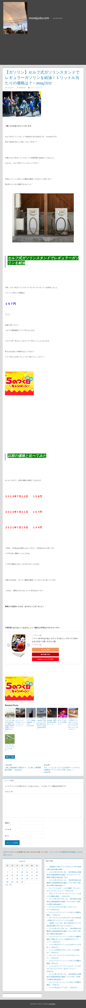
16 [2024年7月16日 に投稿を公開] (17, 875)
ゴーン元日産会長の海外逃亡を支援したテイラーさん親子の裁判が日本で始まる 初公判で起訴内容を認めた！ (41, 724)
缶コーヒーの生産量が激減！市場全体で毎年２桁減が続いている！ (52, 721)
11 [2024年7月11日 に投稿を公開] (27, 872)
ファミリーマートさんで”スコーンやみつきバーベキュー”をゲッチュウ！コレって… (20, 722)
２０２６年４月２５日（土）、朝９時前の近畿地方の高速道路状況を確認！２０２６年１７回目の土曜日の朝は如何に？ (64, 901)
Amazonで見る (45, 649)
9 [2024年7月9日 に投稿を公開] (17, 872)
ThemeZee (52, 1004)
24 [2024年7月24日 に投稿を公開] (22, 878)
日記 (12, 757)
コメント (8, 791)
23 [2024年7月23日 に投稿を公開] (17, 878)
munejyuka (22, 88)
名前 (7, 823)
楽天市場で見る (45, 654)
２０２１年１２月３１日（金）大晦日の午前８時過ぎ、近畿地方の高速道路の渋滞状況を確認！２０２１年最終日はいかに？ (9, 725)
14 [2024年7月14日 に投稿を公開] (7, 875)
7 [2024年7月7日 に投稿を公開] (7, 872)
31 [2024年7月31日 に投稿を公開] (22, 882)
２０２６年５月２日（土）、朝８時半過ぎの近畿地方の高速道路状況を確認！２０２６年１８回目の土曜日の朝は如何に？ (64, 882)
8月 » (11, 885)
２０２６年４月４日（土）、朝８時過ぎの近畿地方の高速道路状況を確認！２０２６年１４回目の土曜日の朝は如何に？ (64, 976)
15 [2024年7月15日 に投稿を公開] (12, 875)
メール (8, 829)
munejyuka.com (39, 18)
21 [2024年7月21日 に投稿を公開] (7, 878)
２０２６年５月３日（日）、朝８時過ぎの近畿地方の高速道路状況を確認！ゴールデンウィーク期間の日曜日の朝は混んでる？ (64, 874)
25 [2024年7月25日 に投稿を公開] (27, 878)
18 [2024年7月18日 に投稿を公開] (27, 875)
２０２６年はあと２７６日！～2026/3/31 (63, 987)
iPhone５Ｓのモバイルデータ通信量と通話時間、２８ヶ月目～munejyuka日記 (30, 722)
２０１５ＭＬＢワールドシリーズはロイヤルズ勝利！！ (9, 747)
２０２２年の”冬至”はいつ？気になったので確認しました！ (62, 721)
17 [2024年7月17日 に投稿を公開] (22, 875)
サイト (7, 836)
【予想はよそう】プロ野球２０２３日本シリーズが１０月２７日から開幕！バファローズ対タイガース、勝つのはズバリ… (73, 724)
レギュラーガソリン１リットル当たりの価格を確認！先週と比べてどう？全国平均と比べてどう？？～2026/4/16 (64, 939)
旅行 (7, 757)
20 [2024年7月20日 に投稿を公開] (37, 875)
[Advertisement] (43, 50)
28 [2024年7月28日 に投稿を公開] (7, 882)
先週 (6, 325)
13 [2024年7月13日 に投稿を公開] (37, 872)
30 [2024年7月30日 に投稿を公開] (17, 882)
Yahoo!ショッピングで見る (45, 659)
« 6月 (6, 885)
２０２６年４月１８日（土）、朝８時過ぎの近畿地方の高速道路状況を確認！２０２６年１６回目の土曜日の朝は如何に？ (64, 931)
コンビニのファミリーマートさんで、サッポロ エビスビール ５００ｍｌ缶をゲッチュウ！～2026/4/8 (64, 968)
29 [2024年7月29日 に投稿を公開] (12, 882)
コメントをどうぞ (36, 88)
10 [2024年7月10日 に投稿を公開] (22, 872)
